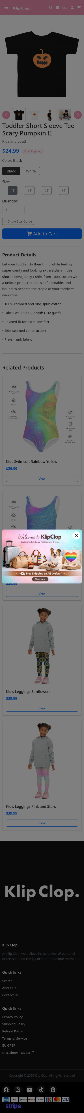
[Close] (76, 535)
